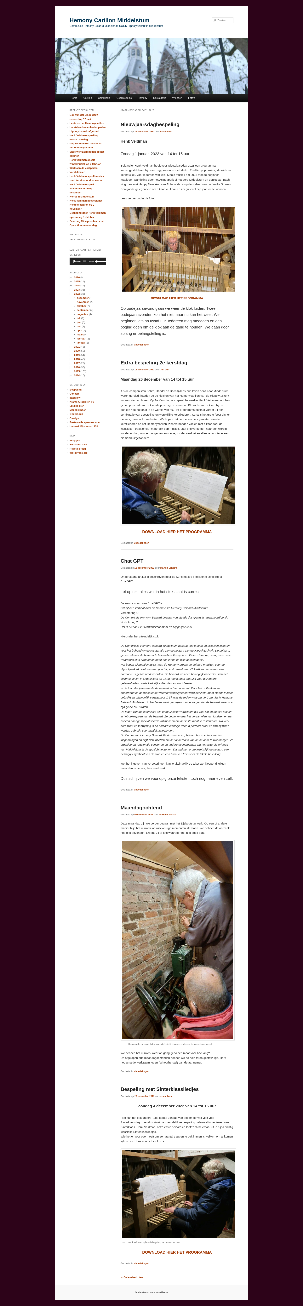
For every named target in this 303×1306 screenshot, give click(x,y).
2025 (77, 281)
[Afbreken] (97, 261)
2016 (77, 367)
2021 (77, 346)
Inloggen (75, 440)
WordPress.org (79, 452)
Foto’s (191, 97)
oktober (81, 306)
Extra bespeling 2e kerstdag (154, 363)
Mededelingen (141, 344)
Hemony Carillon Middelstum (109, 20)
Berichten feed (78, 444)
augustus (82, 314)
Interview (75, 397)
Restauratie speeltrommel (85, 422)
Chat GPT (132, 561)
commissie (166, 131)
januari (81, 342)
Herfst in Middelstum (82, 196)
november (83, 301)
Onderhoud (76, 414)
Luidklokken (77, 405)
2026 (77, 277)
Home (74, 97)
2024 (77, 285)
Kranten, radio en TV (82, 401)
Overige (74, 418)
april (79, 330)
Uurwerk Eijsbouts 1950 (84, 426)
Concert (74, 393)
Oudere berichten (132, 1277)
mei (79, 326)
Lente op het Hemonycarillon (87, 123)
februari (81, 338)
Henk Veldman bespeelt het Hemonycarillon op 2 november (86, 204)
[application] (88, 261)
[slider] (84, 261)
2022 (77, 293)
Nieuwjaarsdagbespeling (150, 124)
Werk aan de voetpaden (84, 168)
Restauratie (159, 97)
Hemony (142, 97)
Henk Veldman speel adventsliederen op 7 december (82, 188)
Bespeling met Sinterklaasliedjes (160, 1089)
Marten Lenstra (168, 568)
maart (80, 334)
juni (79, 322)
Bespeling (76, 389)
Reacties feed (78, 448)
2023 (77, 289)
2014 (77, 375)
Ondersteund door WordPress (151, 1292)
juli (79, 318)
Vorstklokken (77, 172)
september (83, 310)
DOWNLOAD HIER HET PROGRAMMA (177, 298)
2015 (77, 371)
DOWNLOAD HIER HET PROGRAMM (175, 1252)
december (83, 297)
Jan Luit (164, 369)
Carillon (87, 97)
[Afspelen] (75, 261)
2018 (77, 359)
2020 (77, 350)
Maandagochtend (141, 808)
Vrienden (177, 97)
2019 (77, 355)
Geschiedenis (124, 97)
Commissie (104, 97)
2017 (77, 363)
